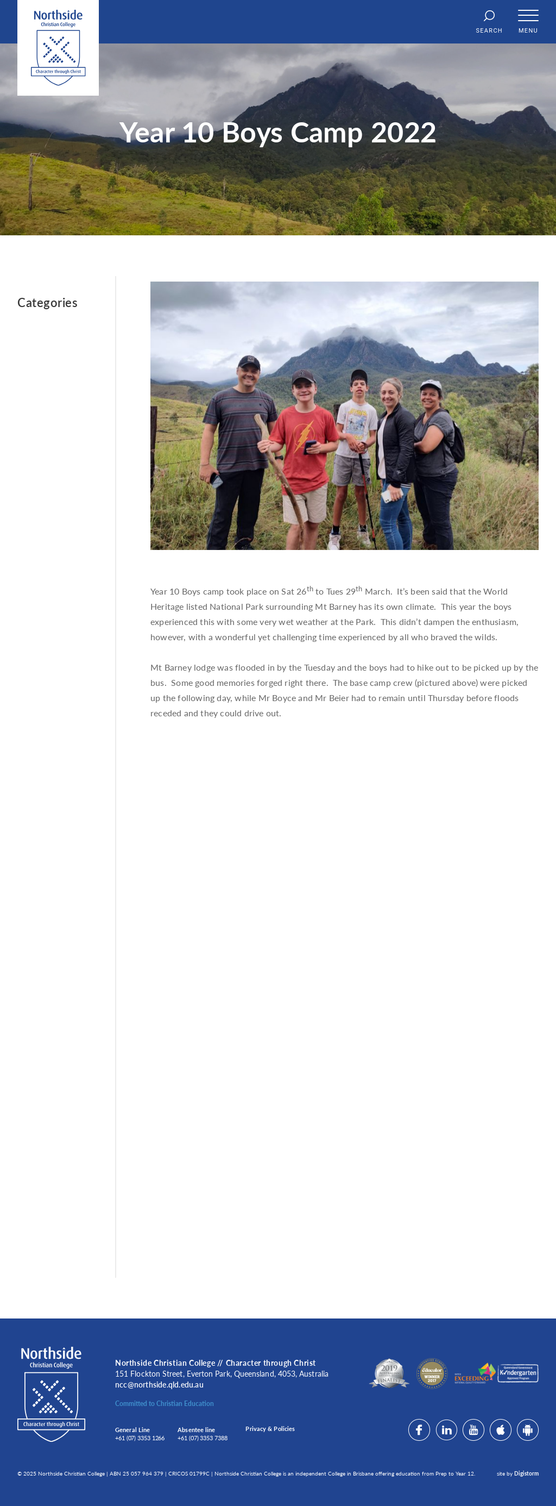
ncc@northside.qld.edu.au (159, 1384)
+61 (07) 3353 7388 (202, 1437)
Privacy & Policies (270, 1428)
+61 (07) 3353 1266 (140, 1437)
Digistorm (526, 1473)
